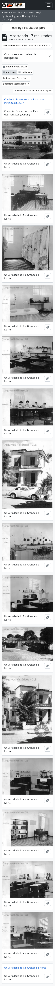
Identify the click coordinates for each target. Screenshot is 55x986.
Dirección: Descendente (15, 83)
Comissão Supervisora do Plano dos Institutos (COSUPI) (24, 101)
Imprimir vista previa (15, 66)
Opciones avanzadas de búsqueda (20, 56)
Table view (25, 72)
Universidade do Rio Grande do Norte (25, 967)
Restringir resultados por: (27, 28)
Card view (9, 72)
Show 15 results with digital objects (33, 90)
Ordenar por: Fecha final (15, 78)
